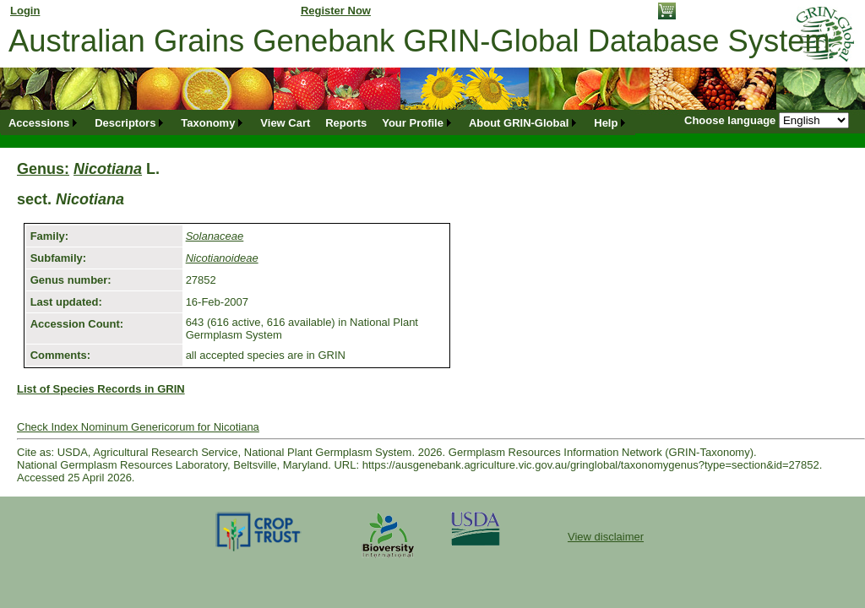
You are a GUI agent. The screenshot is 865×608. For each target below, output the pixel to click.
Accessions (38, 123)
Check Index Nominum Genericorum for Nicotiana (138, 427)
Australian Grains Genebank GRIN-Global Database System (419, 41)
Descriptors (125, 123)
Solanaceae (215, 236)
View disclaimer (606, 536)
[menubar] (318, 123)
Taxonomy (208, 123)
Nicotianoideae (222, 258)
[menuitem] (44, 123)
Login (25, 10)
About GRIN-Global (519, 123)
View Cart (285, 123)
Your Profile (412, 123)
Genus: (43, 168)
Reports (346, 123)
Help (605, 123)
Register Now (336, 10)
